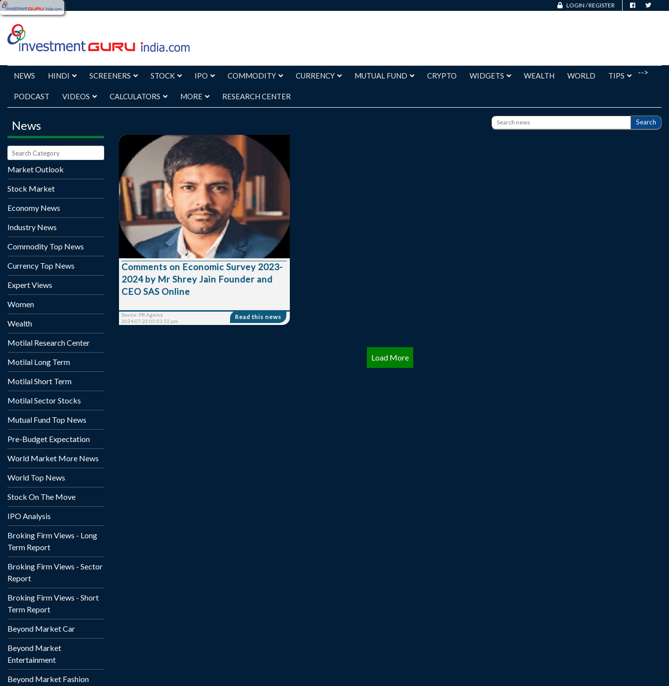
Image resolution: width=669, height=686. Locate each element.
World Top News (36, 477)
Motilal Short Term (39, 381)
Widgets (490, 75)
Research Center (256, 96)
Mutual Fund (384, 75)
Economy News (33, 207)
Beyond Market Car (41, 628)
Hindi (62, 75)
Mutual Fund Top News (46, 419)
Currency (319, 75)
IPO (205, 75)
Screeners (113, 75)
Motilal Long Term (38, 361)
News (24, 75)
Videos (79, 96)
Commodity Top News (45, 246)
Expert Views (29, 284)
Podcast (31, 96)
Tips (619, 75)
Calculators (138, 96)
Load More (390, 357)
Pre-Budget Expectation (48, 439)
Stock (166, 75)
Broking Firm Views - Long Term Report (52, 541)
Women (20, 304)
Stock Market (31, 188)
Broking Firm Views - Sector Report (55, 572)
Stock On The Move (41, 496)
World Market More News (53, 458)
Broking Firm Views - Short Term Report (53, 603)
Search (646, 122)
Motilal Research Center (48, 342)
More (194, 96)
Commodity (255, 75)
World (581, 75)
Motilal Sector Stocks (44, 400)
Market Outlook (35, 169)
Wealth (539, 75)
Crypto (442, 75)
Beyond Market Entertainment (34, 653)
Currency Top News (41, 265)
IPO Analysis (29, 516)
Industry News (32, 227)
